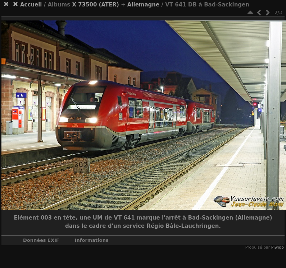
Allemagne (143, 4)
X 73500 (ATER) (95, 4)
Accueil (31, 4)
